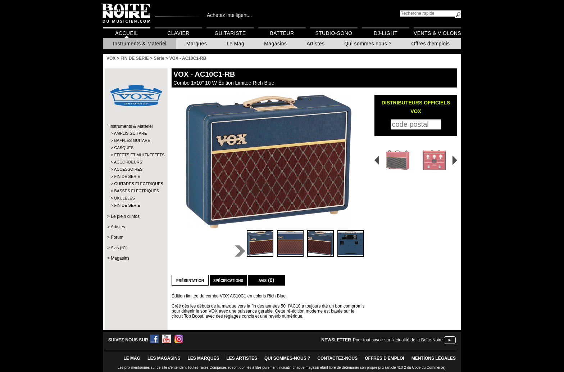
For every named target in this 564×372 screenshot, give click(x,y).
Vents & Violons (437, 33)
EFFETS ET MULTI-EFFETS (136, 155)
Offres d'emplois (430, 43)
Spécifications (228, 280)
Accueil (126, 33)
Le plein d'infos (125, 216)
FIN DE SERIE (127, 176)
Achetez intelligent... (229, 15)
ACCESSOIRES (128, 169)
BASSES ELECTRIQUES (136, 191)
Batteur (282, 33)
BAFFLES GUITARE (132, 140)
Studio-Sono (333, 33)
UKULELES (124, 198)
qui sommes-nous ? (287, 358)
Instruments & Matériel (140, 43)
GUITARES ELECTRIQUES (136, 183)
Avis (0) (266, 280)
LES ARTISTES (241, 358)
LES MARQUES (203, 358)
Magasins (275, 43)
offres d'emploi (384, 358)
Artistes (315, 43)
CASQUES (123, 147)
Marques (196, 43)
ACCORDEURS (128, 162)
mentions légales (433, 358)
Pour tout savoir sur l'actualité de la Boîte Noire (398, 339)
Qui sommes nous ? (367, 43)
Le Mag (235, 43)
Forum (117, 237)
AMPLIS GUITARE (130, 133)
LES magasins (163, 358)
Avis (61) (119, 247)
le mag (131, 358)
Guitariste (230, 33)
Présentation (190, 280)
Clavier (178, 33)
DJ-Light (385, 33)
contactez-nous (337, 358)
